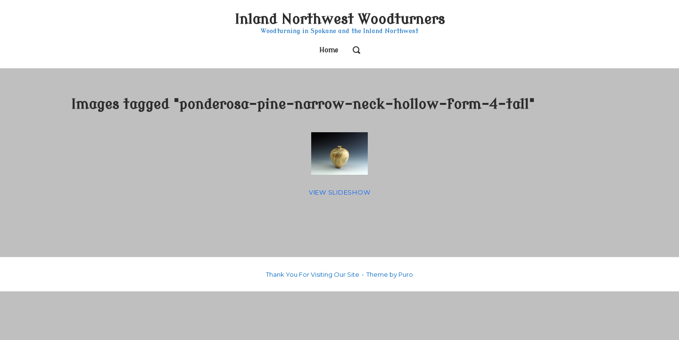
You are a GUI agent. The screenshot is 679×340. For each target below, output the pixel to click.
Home (328, 50)
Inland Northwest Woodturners (339, 19)
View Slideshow (340, 192)
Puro (405, 274)
